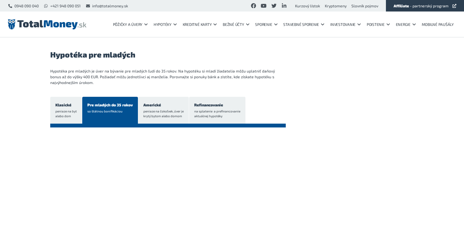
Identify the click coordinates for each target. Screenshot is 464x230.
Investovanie (345, 24)
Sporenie (266, 24)
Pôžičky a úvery (130, 24)
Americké (163, 111)
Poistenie (378, 24)
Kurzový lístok (307, 6)
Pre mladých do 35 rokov (110, 108)
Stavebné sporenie (303, 24)
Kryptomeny (336, 6)
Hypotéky (165, 24)
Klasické (66, 111)
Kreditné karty (200, 24)
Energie (406, 24)
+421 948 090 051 (62, 6)
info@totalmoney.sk (106, 6)
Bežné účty (236, 24)
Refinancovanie (217, 111)
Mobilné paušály (438, 24)
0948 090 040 (23, 6)
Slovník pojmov (364, 6)
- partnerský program (425, 6)
